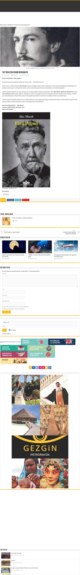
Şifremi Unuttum (6, 333)
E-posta (4, 295)
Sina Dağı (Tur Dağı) (7, 481)
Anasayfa (3, 25)
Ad (3, 289)
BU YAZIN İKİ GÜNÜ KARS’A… (10, 496)
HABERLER (10, 25)
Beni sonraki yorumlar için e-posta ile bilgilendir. (16, 306)
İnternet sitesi (5, 301)
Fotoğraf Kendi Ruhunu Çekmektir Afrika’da (66, 232)
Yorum (4, 273)
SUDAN (4, 486)
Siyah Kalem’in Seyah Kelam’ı (13, 231)
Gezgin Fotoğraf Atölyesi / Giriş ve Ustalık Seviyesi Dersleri (17, 500)
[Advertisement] (40, 18)
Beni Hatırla (12, 330)
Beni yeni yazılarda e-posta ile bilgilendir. (14, 309)
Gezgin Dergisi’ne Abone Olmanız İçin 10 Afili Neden (15, 491)
